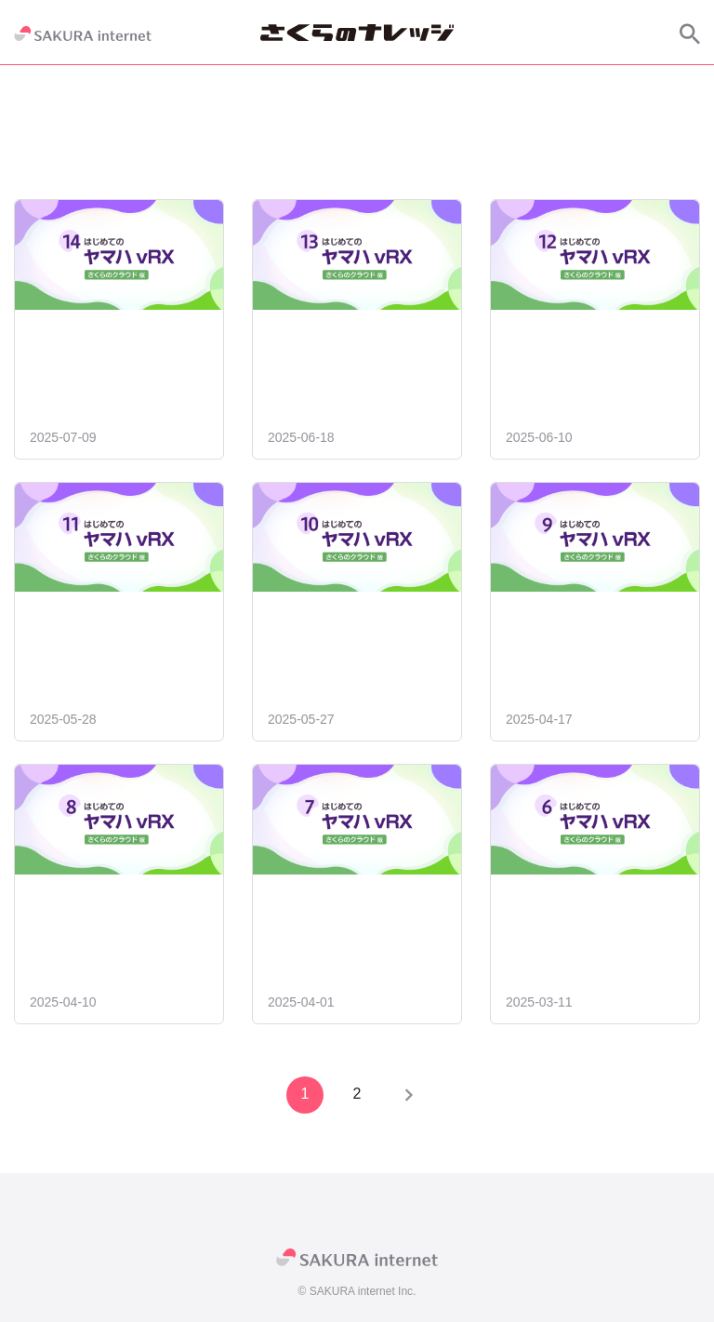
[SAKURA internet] (83, 33)
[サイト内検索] (690, 33)
